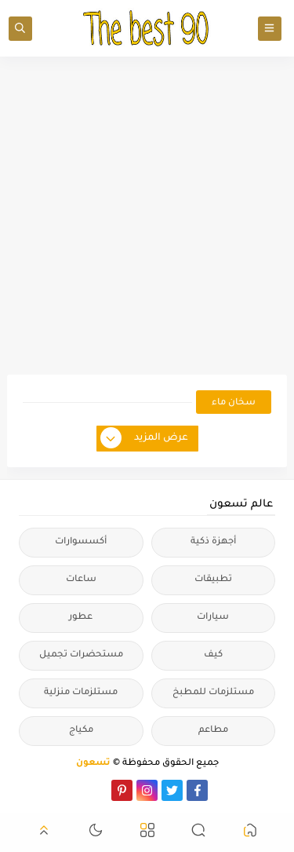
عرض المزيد (145, 439)
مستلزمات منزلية (81, 693)
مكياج (81, 731)
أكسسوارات (81, 542)
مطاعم (213, 731)
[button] (250, 832)
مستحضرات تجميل (81, 655)
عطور (81, 617)
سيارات (213, 617)
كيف (213, 655)
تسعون (93, 764)
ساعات (81, 580)
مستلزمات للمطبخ (213, 693)
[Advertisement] (147, 215)
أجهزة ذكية (213, 542)
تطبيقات (213, 580)
